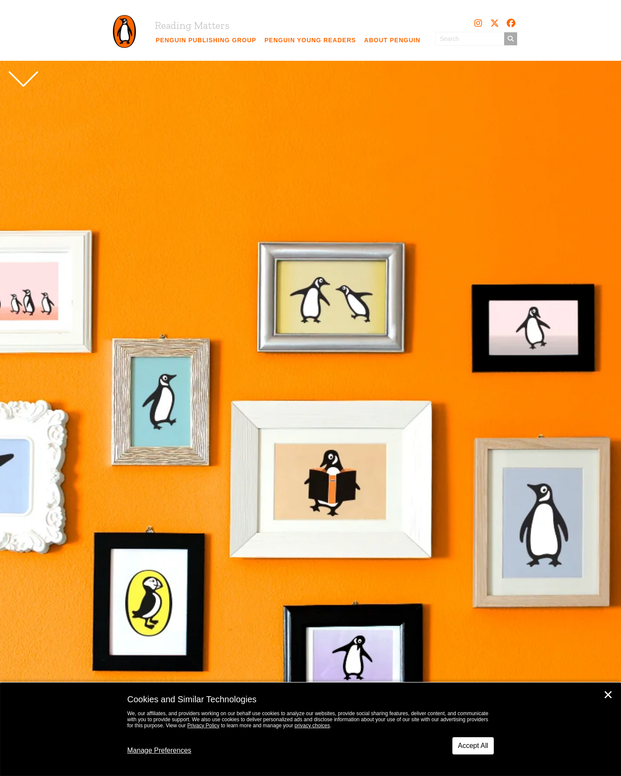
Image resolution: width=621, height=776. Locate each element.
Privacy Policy (203, 726)
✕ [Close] (608, 695)
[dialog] (310, 729)
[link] (206, 40)
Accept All (473, 745)
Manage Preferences (159, 750)
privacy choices (312, 726)
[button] (478, 23)
